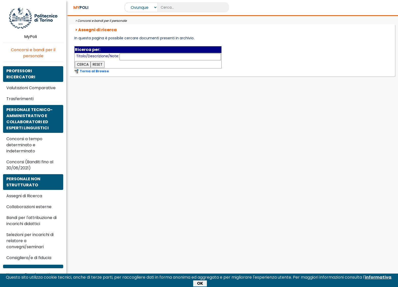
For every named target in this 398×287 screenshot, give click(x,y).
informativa (378, 278)
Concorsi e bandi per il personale (33, 53)
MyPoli (33, 37)
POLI (80, 7)
